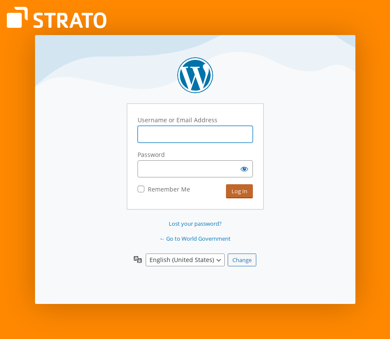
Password (151, 154)
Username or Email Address (177, 120)
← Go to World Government (195, 238)
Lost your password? (195, 223)
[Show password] (244, 168)
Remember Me (169, 189)
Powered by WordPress (195, 75)
